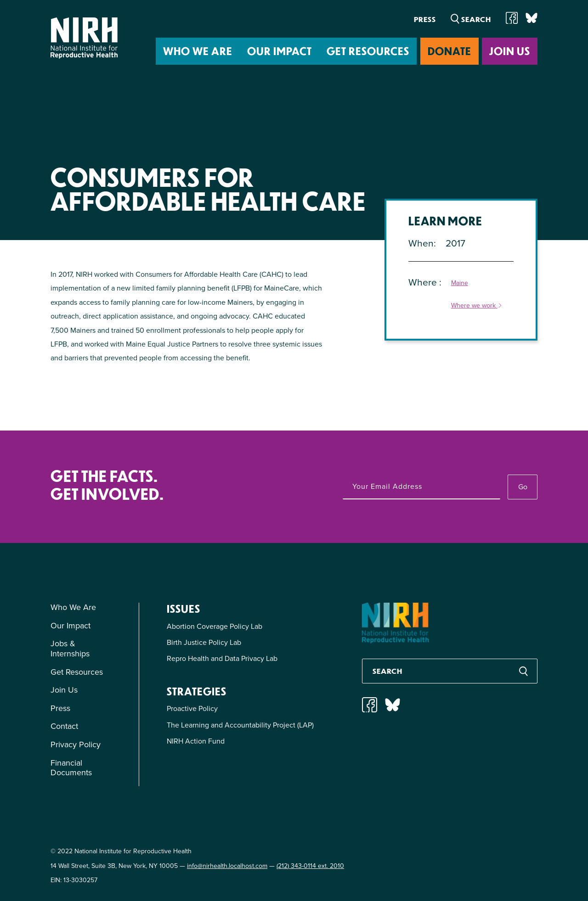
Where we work (477, 306)
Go (522, 486)
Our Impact (279, 50)
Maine (459, 283)
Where (423, 282)
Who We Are (197, 50)
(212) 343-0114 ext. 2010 (310, 866)
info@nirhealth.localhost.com (227, 866)
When (421, 243)
